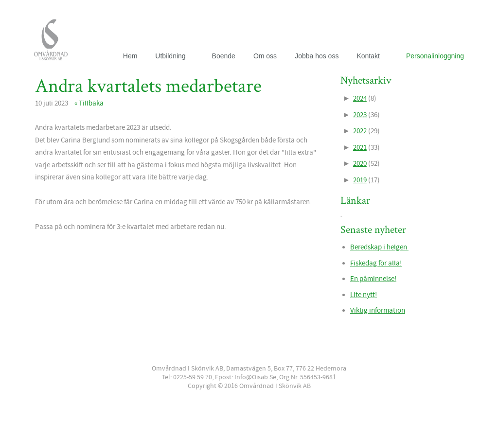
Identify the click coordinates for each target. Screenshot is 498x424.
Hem (130, 56)
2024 (360, 98)
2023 (360, 115)
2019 (360, 180)
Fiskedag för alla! (376, 263)
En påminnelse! (373, 278)
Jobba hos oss (316, 56)
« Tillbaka (89, 103)
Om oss (265, 56)
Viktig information (377, 310)
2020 (360, 163)
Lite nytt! (363, 295)
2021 (360, 147)
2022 (360, 131)
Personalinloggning (435, 56)
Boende (223, 56)
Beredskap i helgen (379, 247)
